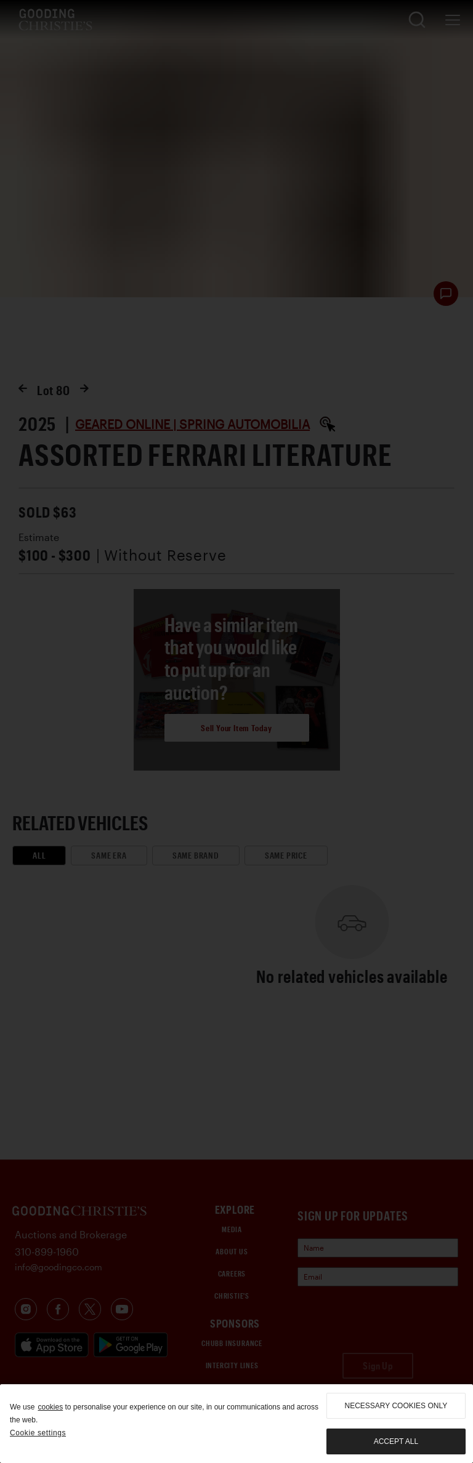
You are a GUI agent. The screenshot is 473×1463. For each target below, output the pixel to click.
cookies (50, 1407)
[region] (236, 1423)
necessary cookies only (396, 1405)
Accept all (396, 1441)
